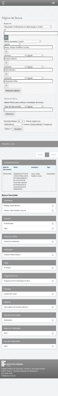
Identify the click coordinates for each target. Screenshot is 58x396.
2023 (5, 333)
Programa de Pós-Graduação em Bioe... (17, 281)
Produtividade (8, 223)
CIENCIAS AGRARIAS (11, 241)
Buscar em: (8, 24)
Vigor (5, 228)
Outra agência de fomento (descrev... (16, 307)
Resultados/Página (10, 121)
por (5, 30)
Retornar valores (13, 90)
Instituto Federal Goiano (12, 255)
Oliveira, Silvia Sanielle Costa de (15, 210)
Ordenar (26, 124)
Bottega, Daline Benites (12, 206)
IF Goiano (7, 268)
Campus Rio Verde (10, 294)
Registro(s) (48, 124)
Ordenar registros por (33, 121)
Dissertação (51, 174)
